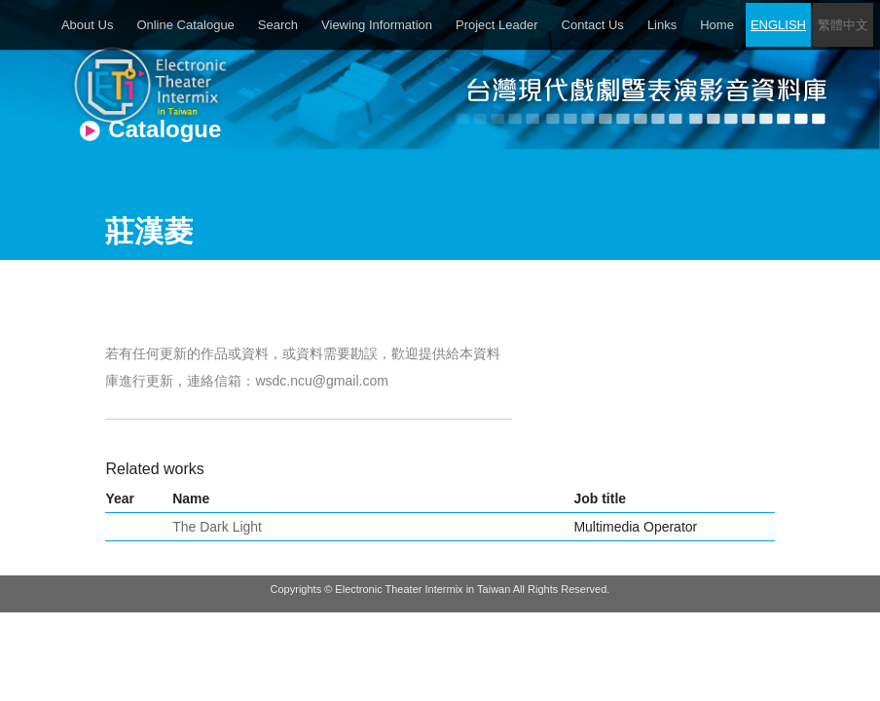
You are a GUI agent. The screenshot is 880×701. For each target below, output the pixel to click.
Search (278, 25)
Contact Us (593, 25)
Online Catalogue (185, 25)
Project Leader (497, 25)
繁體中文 (843, 25)
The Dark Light (217, 527)
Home (717, 25)
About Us (87, 25)
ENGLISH (778, 25)
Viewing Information (376, 25)
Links (662, 25)
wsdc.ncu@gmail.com (321, 380)
